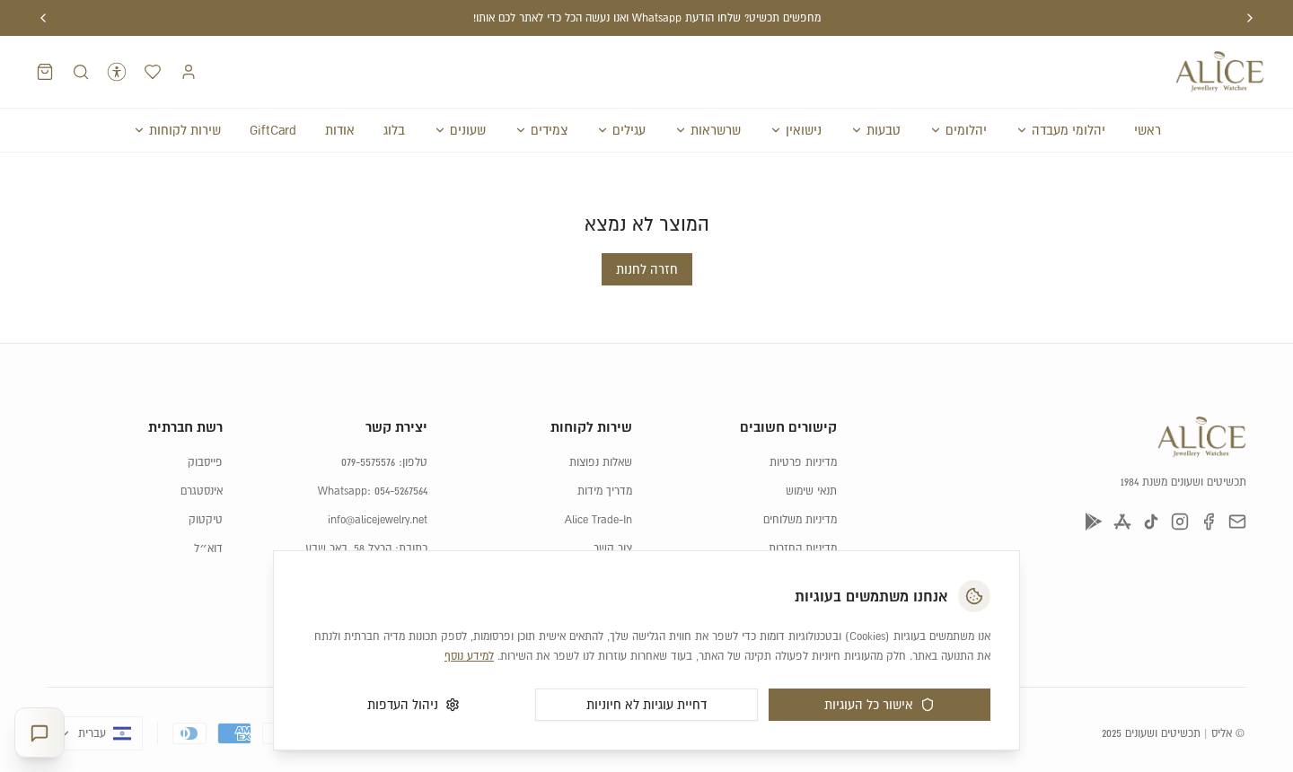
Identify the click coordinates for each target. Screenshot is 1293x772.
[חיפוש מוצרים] (81, 72)
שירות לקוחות (177, 130)
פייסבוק (205, 426)
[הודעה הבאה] (43, 18)
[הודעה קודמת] (1250, 18)
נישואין (796, 130)
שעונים (460, 130)
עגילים (621, 130)
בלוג (394, 130)
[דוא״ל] (1237, 486)
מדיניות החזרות (803, 512)
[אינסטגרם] (1180, 486)
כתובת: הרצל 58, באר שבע (366, 512)
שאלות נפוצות (600, 426)
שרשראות (707, 130)
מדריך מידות (604, 455)
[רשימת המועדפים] (152, 72)
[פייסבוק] (1209, 486)
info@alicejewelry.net (377, 484)
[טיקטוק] (1151, 486)
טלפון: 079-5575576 (384, 426)
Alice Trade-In (598, 484)
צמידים (541, 130)
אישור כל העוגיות (879, 704)
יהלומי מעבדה (1060, 130)
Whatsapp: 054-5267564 (372, 455)
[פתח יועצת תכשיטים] (39, 733)
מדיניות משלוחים (800, 484)
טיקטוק (206, 484)
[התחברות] (188, 72)
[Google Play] (1094, 486)
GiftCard (273, 130)
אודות (340, 130)
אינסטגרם (201, 455)
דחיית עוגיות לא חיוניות (646, 704)
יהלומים (958, 130)
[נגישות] (117, 72)
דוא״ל (208, 512)
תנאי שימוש (811, 455)
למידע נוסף (469, 656)
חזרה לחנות (647, 233)
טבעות (875, 130)
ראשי (1147, 130)
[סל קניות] (45, 72)
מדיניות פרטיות (803, 426)
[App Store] (1122, 486)
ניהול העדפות (413, 704)
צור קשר (613, 512)
